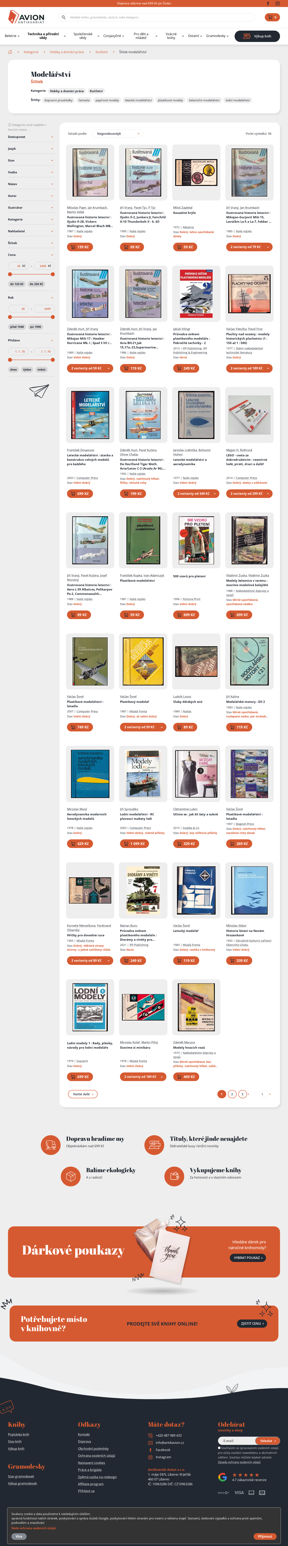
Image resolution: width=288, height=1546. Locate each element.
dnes (13, 369)
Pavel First (255, 329)
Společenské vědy (83, 36)
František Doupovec (80, 450)
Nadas (187, 711)
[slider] (10, 274)
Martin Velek (75, 212)
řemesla (84, 100)
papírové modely (107, 100)
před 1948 (17, 327)
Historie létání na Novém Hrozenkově (245, 933)
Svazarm (82, 1061)
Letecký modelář (186, 931)
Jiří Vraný (126, 207)
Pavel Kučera (148, 450)
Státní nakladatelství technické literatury (244, 350)
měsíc (42, 369)
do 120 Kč (16, 284)
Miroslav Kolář (130, 1042)
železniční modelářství (204, 100)
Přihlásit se (86, 1491)
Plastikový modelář (134, 702)
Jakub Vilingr (181, 329)
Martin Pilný (150, 1042)
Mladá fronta (138, 711)
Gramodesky (215, 36)
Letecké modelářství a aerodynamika (190, 462)
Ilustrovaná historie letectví (90, 221)
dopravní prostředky (58, 100)
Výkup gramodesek (22, 1483)
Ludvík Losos (182, 697)
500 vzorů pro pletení (189, 576)
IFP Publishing (192, 348)
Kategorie (31, 52)
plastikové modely (170, 100)
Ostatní (193, 36)
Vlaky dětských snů (187, 702)
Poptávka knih (18, 1434)
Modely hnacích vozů (189, 1047)
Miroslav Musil (77, 809)
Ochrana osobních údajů (96, 1455)
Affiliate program (91, 1484)
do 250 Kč (36, 284)
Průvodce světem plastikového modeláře (191, 338)
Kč (23, 265)
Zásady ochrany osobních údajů (239, 1462)
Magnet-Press (245, 824)
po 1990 (35, 327)
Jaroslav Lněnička (185, 450)
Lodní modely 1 (90, 1045)
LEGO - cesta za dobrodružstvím (246, 459)
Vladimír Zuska (236, 575)
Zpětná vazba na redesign (97, 1477)
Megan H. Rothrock (239, 450)
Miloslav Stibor (236, 926)
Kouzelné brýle (184, 213)
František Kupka (131, 575)
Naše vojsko (84, 231)
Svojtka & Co (191, 828)
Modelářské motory (245, 702)
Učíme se (195, 814)
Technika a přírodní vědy (43, 36)
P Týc (152, 207)
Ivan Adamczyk (154, 575)
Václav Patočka (236, 329)
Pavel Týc (140, 207)
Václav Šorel (75, 697)
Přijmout (265, 1536)
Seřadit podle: (77, 134)
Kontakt (84, 1434)
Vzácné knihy (171, 36)
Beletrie (10, 36)
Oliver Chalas (129, 454)
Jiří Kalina (232, 697)
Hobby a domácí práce (67, 52)
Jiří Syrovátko (129, 809)
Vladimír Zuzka (259, 575)
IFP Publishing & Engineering (190, 350)
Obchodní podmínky (93, 1448)
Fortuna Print (191, 599)
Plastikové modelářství (137, 580)
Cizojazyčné (112, 36)
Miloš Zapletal (182, 207)
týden (27, 369)
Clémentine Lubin (185, 809)
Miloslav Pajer (76, 207)
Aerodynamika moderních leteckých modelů (87, 816)
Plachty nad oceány (248, 338)
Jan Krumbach (97, 207)
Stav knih (15, 1441)
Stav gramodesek (21, 1476)
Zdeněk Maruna (184, 1042)
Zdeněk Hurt (75, 329)
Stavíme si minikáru (135, 1047)
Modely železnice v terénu (247, 583)
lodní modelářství (238, 100)
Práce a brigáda (90, 1470)
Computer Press (87, 478)
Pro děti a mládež (141, 36)
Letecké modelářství (90, 459)
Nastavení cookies (91, 1463)
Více (19, 1536)
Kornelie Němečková (81, 926)
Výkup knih (16, 1448)
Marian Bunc (129, 926)
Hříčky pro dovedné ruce (85, 935)
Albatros (188, 227)
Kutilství (102, 52)
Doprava (84, 1441)
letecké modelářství (138, 100)
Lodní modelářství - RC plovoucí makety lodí (137, 816)
